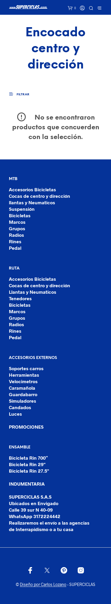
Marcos (17, 222)
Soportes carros (26, 368)
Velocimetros (23, 381)
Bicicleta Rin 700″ (28, 458)
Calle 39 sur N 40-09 (31, 509)
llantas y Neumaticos (32, 202)
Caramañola (22, 388)
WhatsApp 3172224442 (34, 516)
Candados (20, 407)
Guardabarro (23, 394)
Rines (15, 241)
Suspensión (22, 209)
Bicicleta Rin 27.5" (29, 471)
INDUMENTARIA (27, 484)
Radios (16, 235)
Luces (15, 414)
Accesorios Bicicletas (32, 189)
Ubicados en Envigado (33, 503)
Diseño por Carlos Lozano (43, 584)
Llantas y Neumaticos (32, 292)
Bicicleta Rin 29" (27, 464)
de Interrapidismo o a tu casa (41, 529)
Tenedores (20, 298)
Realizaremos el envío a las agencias (49, 522)
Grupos (17, 228)
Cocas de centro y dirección (39, 196)
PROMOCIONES (26, 427)
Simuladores (22, 401)
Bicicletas (19, 215)
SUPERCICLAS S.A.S (30, 496)
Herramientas (24, 375)
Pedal (15, 248)
